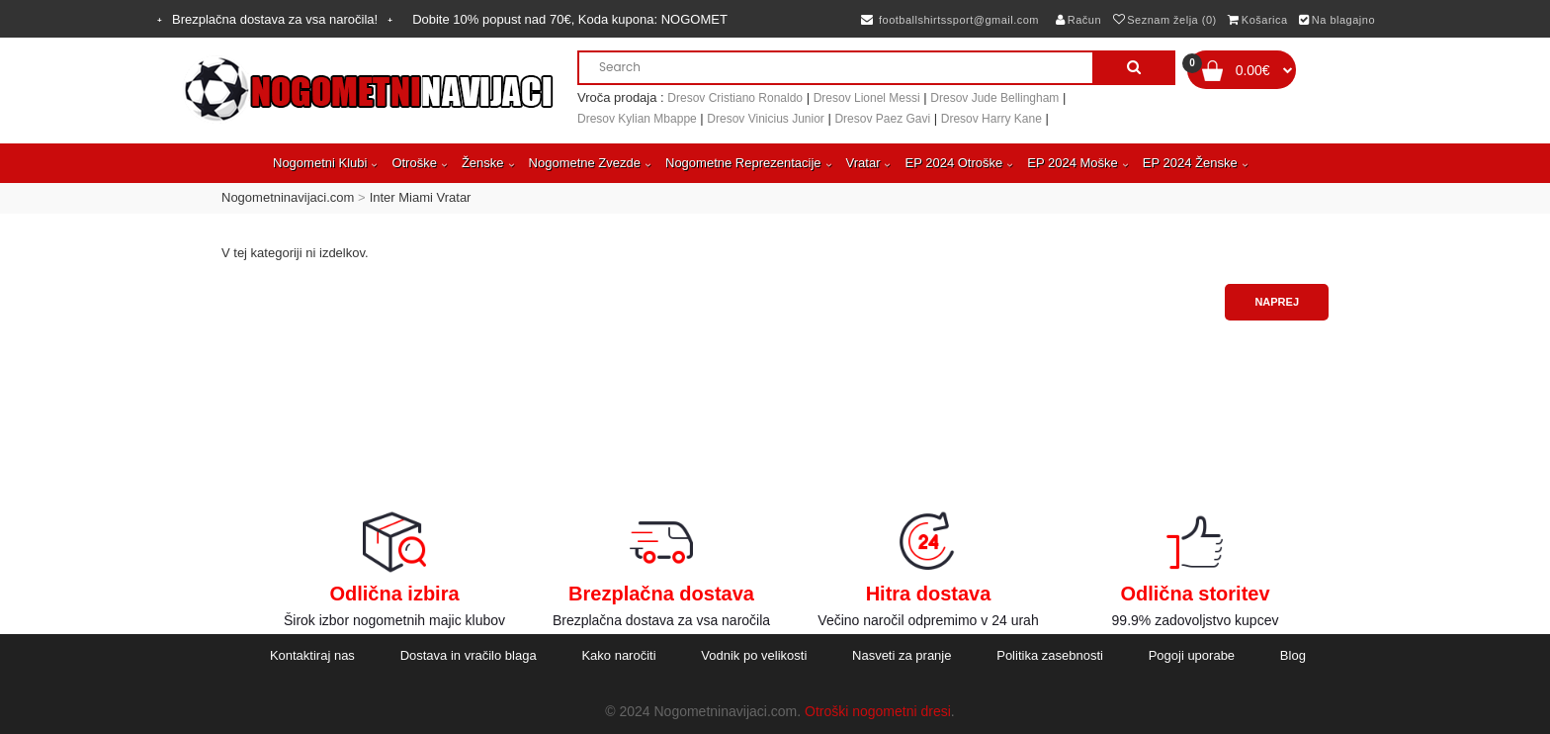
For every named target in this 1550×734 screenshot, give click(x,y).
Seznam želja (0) (1165, 20)
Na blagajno (1337, 20)
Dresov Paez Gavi (882, 119)
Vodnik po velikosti (754, 655)
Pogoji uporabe (1192, 655)
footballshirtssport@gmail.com (950, 20)
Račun (1078, 20)
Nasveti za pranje (901, 655)
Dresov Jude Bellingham (994, 98)
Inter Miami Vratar (421, 197)
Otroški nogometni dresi (878, 711)
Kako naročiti (618, 655)
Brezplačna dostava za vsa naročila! (275, 19)
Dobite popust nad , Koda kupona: (570, 19)
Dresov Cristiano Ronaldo (735, 98)
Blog (1293, 655)
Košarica (1257, 20)
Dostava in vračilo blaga (468, 655)
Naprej (1276, 302)
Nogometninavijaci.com (287, 197)
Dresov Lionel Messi (867, 98)
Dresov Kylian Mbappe (637, 119)
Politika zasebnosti (1049, 655)
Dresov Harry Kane (991, 119)
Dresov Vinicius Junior (765, 119)
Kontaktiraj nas (312, 655)
